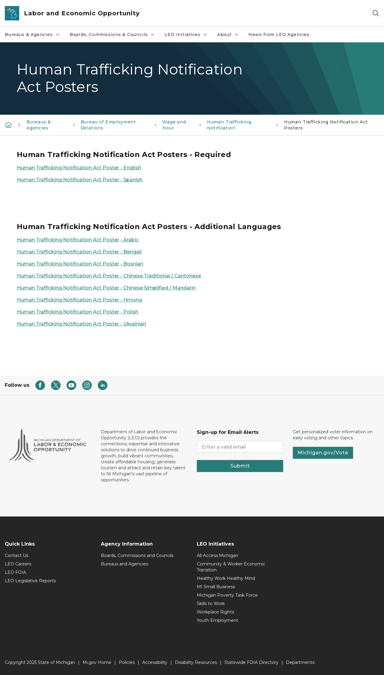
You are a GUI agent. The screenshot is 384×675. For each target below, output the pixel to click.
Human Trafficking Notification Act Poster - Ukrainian (81, 324)
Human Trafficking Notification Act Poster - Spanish (79, 180)
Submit (240, 466)
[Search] (375, 13)
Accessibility (154, 662)
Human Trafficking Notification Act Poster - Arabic (78, 240)
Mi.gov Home (96, 662)
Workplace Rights (215, 612)
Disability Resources (196, 662)
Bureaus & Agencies (34, 36)
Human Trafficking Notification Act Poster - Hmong (79, 300)
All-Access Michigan (217, 555)
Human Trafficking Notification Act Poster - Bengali (79, 252)
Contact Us (16, 555)
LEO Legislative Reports (30, 580)
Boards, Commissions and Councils (137, 555)
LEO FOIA (15, 572)
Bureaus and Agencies (124, 564)
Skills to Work (211, 603)
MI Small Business (216, 586)
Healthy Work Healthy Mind (226, 578)
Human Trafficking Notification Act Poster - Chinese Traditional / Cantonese (109, 276)
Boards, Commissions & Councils (114, 36)
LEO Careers (18, 564)
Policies (127, 662)
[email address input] (240, 447)
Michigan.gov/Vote (323, 453)
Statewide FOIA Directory (251, 662)
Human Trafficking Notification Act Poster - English (79, 168)
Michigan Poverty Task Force (227, 595)
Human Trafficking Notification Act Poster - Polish (77, 312)
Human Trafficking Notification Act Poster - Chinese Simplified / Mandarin (106, 288)
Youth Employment (217, 620)
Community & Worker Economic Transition (231, 567)
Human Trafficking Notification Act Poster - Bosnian (80, 264)
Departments (300, 662)
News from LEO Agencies (279, 34)
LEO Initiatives (188, 36)
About (230, 36)
